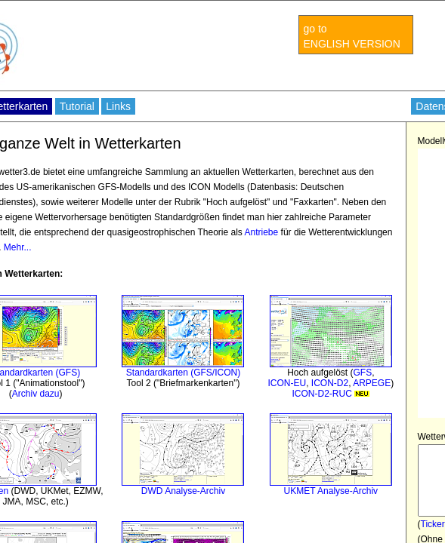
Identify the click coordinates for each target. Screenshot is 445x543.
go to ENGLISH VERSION (352, 36)
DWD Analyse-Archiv (183, 491)
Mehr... (18, 247)
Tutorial (77, 106)
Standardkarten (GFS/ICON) (183, 372)
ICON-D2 (329, 383)
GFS (363, 372)
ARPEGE (372, 383)
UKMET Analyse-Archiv (331, 491)
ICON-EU (286, 383)
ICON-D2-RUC (330, 393)
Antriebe (262, 232)
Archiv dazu (36, 393)
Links (118, 106)
